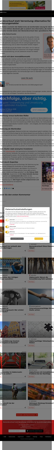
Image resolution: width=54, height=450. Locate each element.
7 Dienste (12, 224)
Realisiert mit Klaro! (44, 241)
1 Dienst (12, 229)
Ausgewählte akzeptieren (17, 238)
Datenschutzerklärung (22, 216)
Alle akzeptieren (39, 238)
